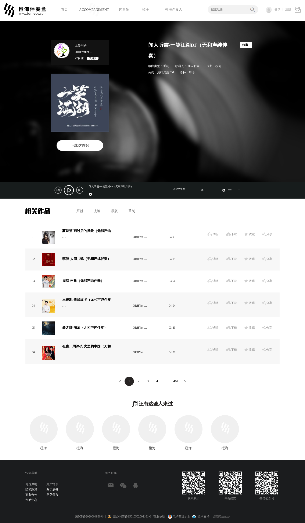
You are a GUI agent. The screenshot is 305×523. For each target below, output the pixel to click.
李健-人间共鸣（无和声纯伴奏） (86, 259)
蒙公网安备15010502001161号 (132, 516)
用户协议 (52, 484)
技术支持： (205, 516)
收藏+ (246, 45)
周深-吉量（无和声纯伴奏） (83, 281)
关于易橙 (52, 489)
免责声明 (31, 484)
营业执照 (159, 516)
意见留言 (52, 494)
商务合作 (31, 494)
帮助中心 (31, 500)
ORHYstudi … (84, 52)
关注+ (92, 58)
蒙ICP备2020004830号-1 (90, 516)
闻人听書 (194, 66)
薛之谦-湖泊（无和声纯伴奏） (84, 327)
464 (175, 381)
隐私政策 (31, 489)
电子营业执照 (178, 516)
